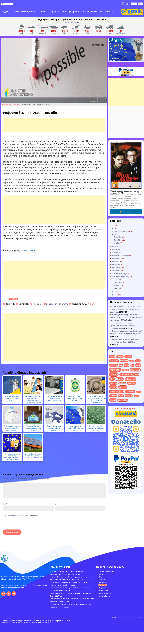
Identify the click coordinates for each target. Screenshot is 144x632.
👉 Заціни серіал (126, 212)
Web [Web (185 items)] (138, 365)
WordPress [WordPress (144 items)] (115, 369)
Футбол (117, 243)
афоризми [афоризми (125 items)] (130, 379)
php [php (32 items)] (120, 365)
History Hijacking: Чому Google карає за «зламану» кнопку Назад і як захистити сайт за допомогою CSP (126, 317)
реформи (13, 299)
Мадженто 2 (116, 258)
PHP (115, 288)
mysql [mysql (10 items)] (132, 361)
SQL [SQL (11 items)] (132, 365)
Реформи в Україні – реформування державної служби (54, 398)
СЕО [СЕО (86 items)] (112, 379)
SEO (63, 11)
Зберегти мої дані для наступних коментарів (21, 515)
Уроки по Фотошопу (119, 274)
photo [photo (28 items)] (138, 361)
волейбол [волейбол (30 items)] (131, 383)
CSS (115, 279)
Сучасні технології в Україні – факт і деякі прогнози (96, 428)
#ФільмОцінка (106, 11)
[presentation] (18, 524)
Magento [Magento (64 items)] (124, 360)
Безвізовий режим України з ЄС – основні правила (75, 428)
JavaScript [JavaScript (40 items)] (114, 361)
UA (140, 4)
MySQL (116, 285)
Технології (18, 104)
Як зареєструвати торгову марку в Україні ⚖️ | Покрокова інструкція (96, 399)
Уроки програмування (24, 11)
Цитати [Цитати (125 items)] (119, 379)
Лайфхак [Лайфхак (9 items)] (125, 370)
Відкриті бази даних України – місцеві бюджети (54, 428)
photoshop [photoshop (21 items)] (113, 365)
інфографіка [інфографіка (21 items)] (122, 400)
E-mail (58, 504)
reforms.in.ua (28, 250)
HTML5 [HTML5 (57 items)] (128, 356)
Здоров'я (115, 252)
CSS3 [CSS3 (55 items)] (112, 356)
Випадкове (116, 249)
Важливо (115, 246)
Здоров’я (102, 579)
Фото (113, 292)
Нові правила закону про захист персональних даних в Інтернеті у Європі (12, 457)
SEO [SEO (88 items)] (126, 365)
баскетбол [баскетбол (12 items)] (113, 383)
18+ (113, 225)
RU (134, 4)
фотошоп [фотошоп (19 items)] (128, 396)
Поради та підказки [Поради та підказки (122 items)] (129, 374)
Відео (42, 11)
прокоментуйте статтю (57, 303)
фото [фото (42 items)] (121, 396)
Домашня (6, 104)
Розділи (5, 11)
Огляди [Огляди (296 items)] (114, 374)
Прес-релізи (73, 11)
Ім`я (5, 504)
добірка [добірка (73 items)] (113, 387)
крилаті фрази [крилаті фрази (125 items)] (117, 391)
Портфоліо (116, 264)
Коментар (7, 482)
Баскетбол (118, 237)
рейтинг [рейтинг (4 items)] (138, 392)
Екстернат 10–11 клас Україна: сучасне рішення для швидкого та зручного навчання (33, 399)
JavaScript (118, 282)
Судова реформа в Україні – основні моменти (12, 398)
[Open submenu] (10, 11)
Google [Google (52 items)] (120, 356)
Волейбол (117, 240)
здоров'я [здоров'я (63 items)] (122, 387)
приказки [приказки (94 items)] (130, 391)
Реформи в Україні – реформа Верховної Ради (33, 428)
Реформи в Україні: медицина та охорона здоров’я (75, 398)
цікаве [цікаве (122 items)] (113, 399)
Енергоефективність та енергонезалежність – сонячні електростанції (33, 456)
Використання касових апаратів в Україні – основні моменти (12, 428)
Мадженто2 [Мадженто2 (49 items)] (135, 370)
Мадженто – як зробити (120, 255)
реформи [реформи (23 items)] (113, 396)
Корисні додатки (89, 11)
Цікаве (114, 295)
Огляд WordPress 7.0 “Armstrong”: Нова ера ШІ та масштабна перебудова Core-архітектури (125, 309)
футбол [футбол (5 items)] (136, 396)
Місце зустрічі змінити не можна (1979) (123, 191)
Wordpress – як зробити (120, 231)
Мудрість (55, 11)
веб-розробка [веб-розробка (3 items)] (122, 383)
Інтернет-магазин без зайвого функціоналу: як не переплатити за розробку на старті (123, 325)
